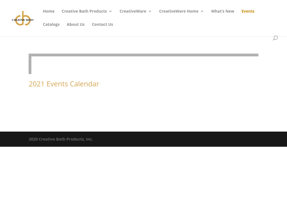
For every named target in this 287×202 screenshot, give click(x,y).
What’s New (223, 11)
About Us (76, 24)
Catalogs (51, 24)
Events (248, 11)
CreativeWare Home (178, 11)
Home (48, 11)
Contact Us (102, 24)
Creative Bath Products (84, 11)
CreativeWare (133, 11)
